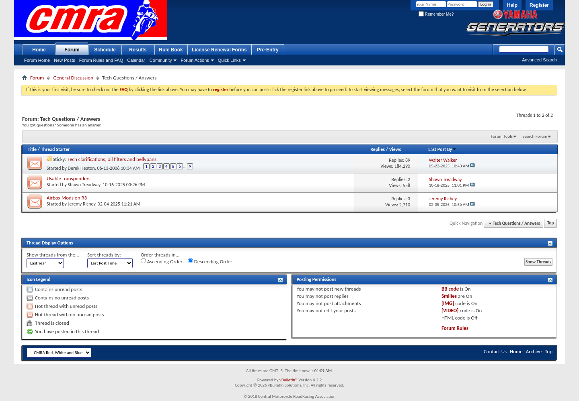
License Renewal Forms (219, 50)
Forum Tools (502, 136)
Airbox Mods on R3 (67, 198)
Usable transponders (68, 178)
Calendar (136, 60)
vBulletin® (288, 380)
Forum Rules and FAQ (101, 60)
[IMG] (447, 303)
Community (161, 60)
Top (550, 223)
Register (539, 5)
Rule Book (171, 50)
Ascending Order (162, 261)
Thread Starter (55, 149)
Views (395, 149)
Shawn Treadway (84, 184)
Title (32, 149)
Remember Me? (436, 14)
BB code (450, 289)
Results (137, 50)
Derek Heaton (81, 168)
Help (512, 5)
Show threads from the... (53, 255)
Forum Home (37, 60)
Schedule (104, 50)
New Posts (64, 60)
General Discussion (73, 78)
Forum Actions (195, 60)
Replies (377, 149)
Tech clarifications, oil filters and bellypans (112, 159)
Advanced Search (539, 59)
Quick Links (229, 60)
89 (407, 160)
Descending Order (210, 261)
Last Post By (442, 149)
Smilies (449, 296)
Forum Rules (454, 328)
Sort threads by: (104, 255)
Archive (534, 351)
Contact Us (495, 351)
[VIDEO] (450, 310)
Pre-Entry (268, 50)
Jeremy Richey (81, 204)
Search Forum (535, 136)
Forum (71, 50)
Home (38, 50)
